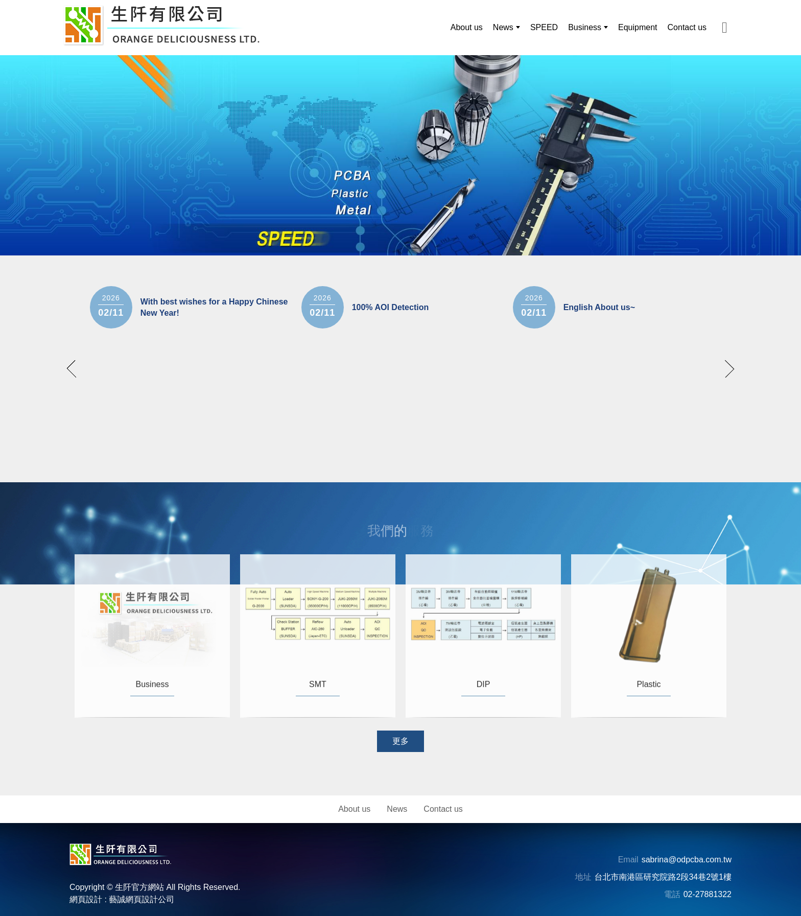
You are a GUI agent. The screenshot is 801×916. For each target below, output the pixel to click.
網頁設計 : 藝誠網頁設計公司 (121, 899)
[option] (400, 155)
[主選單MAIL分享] (724, 27)
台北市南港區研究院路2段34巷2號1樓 (663, 877)
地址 (583, 877)
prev (75, 369)
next (726, 369)
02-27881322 (708, 894)
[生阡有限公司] (161, 25)
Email (628, 859)
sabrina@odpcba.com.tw (687, 859)
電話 (672, 894)
